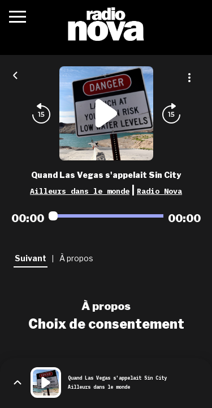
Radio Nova (159, 191)
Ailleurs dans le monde (79, 191)
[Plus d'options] (189, 77)
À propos (106, 306)
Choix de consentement (106, 324)
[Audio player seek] (106, 216)
